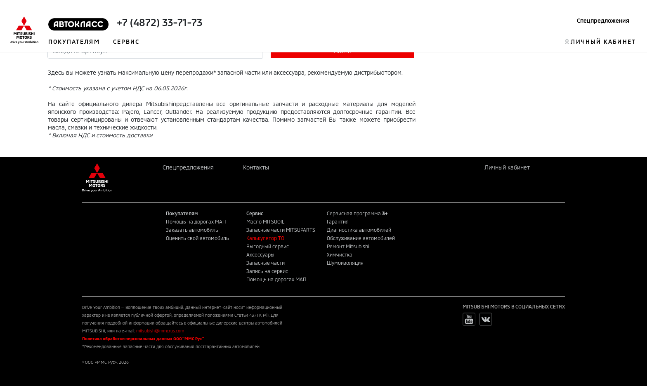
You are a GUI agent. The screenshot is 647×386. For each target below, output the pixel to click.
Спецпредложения (603, 20)
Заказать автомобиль (192, 230)
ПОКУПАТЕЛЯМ (74, 41)
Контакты (256, 167)
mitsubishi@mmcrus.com (160, 330)
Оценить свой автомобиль (197, 238)
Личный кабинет (507, 167)
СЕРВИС (126, 41)
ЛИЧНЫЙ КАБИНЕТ (603, 41)
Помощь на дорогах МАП (196, 221)
